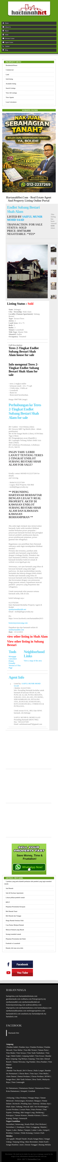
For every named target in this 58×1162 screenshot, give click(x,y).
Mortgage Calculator (13, 657)
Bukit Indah (16, 1056)
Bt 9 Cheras (27, 1070)
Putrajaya (10, 1115)
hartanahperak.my (39, 1014)
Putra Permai (36, 1109)
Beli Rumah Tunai (11, 911)
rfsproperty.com (12, 1008)
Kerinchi (16, 1103)
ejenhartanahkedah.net (17, 609)
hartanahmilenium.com (28, 996)
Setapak (24, 1091)
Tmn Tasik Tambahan (35, 1053)
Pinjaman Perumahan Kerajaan (15, 907)
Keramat (29, 1101)
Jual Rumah (9, 888)
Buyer (6, 31)
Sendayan (21, 1127)
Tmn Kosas (39, 1056)
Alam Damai (11, 1076)
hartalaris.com (11, 1016)
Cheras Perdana (37, 1076)
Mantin (43, 1127)
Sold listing (9, 79)
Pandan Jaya (24, 1047)
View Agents (10, 97)
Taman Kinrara (21, 1115)
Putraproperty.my (39, 999)
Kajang (9, 1118)
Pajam (9, 1130)
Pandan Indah (12, 1047)
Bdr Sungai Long (28, 1112)
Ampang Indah (28, 1056)
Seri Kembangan (41, 1106)
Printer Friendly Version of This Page (15, 664)
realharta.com (26, 999)
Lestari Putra (25, 1109)
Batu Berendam (32, 1142)
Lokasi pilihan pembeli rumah (15, 897)
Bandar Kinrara (34, 1115)
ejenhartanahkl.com (16, 630)
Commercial (10, 70)
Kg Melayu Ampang (27, 1059)
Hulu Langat (39, 1070)
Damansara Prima (42, 1088)
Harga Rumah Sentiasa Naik (15, 920)
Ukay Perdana (21, 1098)
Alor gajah (10, 1139)
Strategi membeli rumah (13, 934)
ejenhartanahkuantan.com (16, 1010)
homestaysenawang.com (18, 623)
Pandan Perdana (36, 1047)
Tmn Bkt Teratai (30, 1050)
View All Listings (11, 93)
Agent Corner (8, 42)
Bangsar (37, 1101)
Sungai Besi (10, 1079)
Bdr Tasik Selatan (24, 1079)
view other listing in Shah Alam (27, 636)
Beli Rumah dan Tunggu (13, 916)
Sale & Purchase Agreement (14, 893)
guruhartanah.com (13, 999)
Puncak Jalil (28, 1106)
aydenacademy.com (33, 1005)
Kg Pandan (30, 1062)
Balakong (39, 1112)
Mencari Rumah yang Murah (15, 930)
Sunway (36, 1103)
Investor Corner (8, 38)
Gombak (31, 1091)
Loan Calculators (11, 102)
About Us (7, 27)
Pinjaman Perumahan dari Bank (16, 939)
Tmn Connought (18, 1082)
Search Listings (10, 88)
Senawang (19, 1124)
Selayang (10, 1098)
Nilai (28, 1127)
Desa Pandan (42, 1062)
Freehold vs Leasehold (13, 943)
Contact (6, 46)
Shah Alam (10, 1106)
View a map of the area (33, 661)
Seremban (10, 1124)
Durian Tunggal (31, 1145)
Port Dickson (41, 1124)
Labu (14, 1130)
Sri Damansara (12, 1088)
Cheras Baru (24, 1073)
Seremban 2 (11, 1127)
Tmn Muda (10, 1053)
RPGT (8, 902)
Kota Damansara (12, 1091)
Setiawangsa (20, 1101)
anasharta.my (26, 1014)
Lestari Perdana (12, 1109)
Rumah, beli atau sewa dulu (14, 948)
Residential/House (11, 65)
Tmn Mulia (43, 1073)
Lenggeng (35, 1127)
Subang (19, 1106)
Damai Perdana (24, 1076)
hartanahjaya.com (44, 1008)
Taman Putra (43, 1050)
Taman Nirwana (18, 1062)
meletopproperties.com (36, 1010)
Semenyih (23, 1118)
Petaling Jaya (26, 1103)
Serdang (16, 1112)
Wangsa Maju (33, 1098)
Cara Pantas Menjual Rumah (15, 925)
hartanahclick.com (13, 1014)
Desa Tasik (36, 1079)
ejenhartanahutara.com (28, 1008)
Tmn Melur (17, 1050)
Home (6, 23)
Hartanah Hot (13, 1033)
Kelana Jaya (45, 1103)
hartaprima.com (12, 996)
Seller (6, 35)
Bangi (15, 1118)
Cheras (44, 1115)
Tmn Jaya (34, 1073)
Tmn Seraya (21, 1053)
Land (7, 74)
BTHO (47, 1076)
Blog (5, 50)
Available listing (11, 84)
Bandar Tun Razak (14, 1070)
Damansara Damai (26, 1088)
